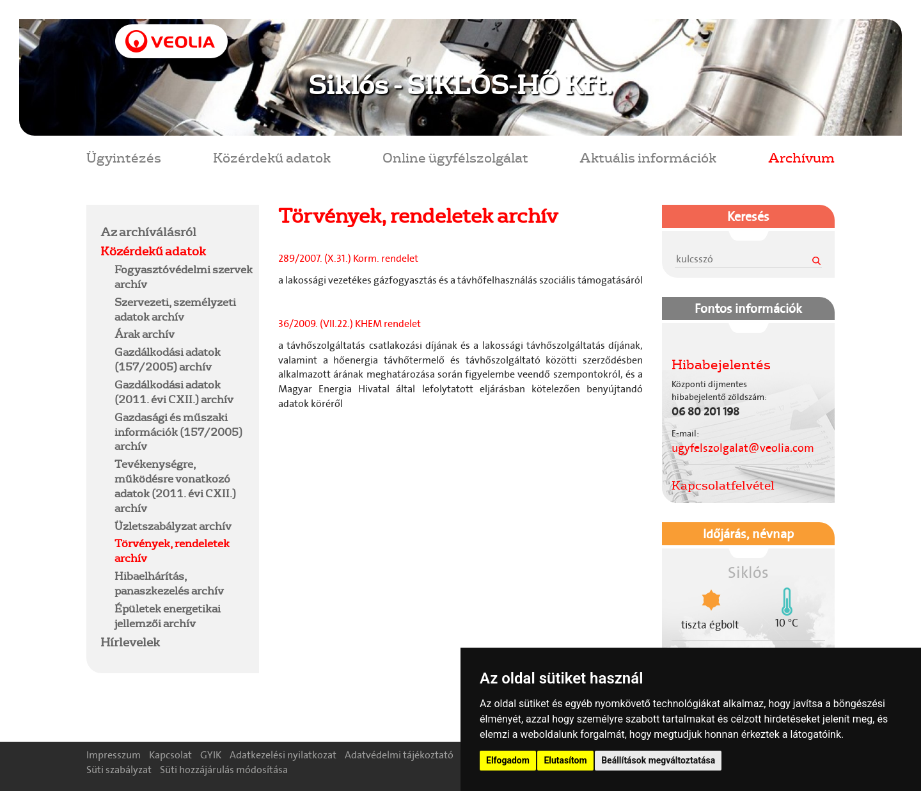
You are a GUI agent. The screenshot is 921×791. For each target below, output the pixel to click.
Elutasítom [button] (565, 760)
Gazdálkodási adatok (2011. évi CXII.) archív (173, 391)
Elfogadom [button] (508, 760)
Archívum (801, 157)
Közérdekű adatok (272, 157)
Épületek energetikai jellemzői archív (167, 615)
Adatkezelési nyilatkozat (283, 755)
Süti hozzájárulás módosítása (224, 769)
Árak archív (144, 334)
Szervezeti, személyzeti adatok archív (175, 309)
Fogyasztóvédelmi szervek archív (183, 276)
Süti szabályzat (119, 769)
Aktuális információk (647, 157)
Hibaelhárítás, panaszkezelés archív (169, 583)
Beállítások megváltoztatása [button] (658, 760)
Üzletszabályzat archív (173, 526)
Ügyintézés (123, 157)
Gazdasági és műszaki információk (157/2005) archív (178, 431)
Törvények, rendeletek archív (172, 550)
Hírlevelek (130, 642)
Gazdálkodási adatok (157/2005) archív (167, 359)
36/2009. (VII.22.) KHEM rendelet (351, 323)
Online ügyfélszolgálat (455, 157)
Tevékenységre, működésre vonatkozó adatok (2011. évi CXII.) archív (175, 486)
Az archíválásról (148, 232)
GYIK (210, 755)
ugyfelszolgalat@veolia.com (743, 448)
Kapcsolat (170, 755)
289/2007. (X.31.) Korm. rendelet (348, 258)
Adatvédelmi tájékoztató (399, 755)
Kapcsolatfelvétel (723, 485)
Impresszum (113, 755)
